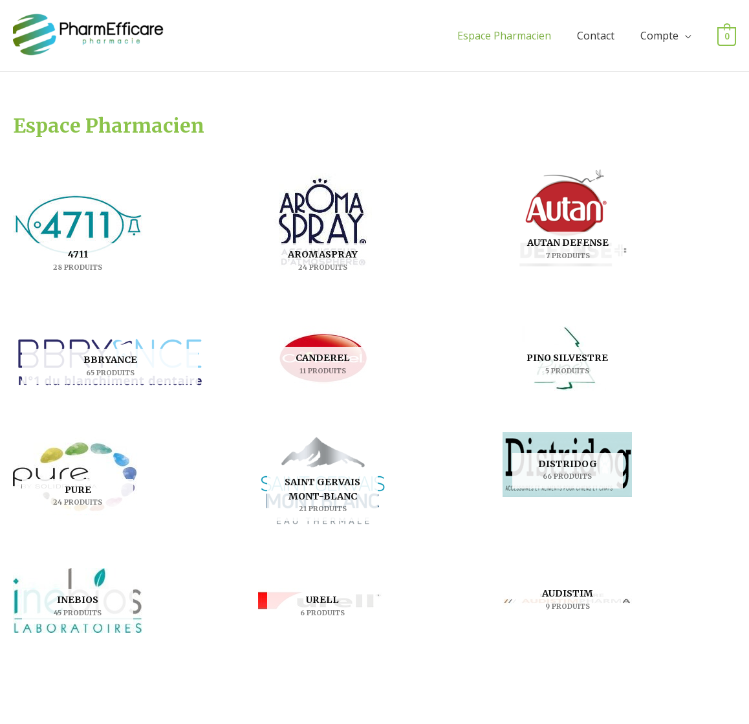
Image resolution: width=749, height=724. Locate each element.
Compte (659, 35)
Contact (595, 35)
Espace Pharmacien (504, 35)
